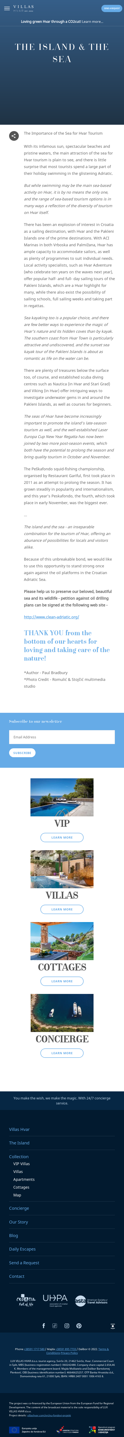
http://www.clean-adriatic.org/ (51, 617)
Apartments (24, 1179)
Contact (16, 1276)
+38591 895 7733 (66, 1349)
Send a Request (24, 1263)
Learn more (62, 837)
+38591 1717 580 (34, 1349)
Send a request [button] (112, 8)
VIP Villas (21, 1163)
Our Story (18, 1222)
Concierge (19, 1208)
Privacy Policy (69, 1353)
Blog (13, 1235)
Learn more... (62, 21)
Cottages (21, 1187)
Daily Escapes (22, 1249)
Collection (19, 1156)
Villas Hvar (19, 1129)
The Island (19, 1143)
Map (17, 1195)
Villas (18, 1171)
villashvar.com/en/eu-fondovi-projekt (49, 1415)
